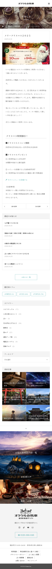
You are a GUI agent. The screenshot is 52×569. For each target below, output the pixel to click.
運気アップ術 (7, 337)
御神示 (5, 328)
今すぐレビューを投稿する (16, 180)
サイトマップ (32, 561)
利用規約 (14, 551)
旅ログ (5, 332)
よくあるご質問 (33, 554)
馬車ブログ (7, 346)
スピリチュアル (8, 309)
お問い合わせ (20, 561)
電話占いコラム (8, 341)
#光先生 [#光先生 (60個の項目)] (23, 294)
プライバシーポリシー (18, 554)
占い (4, 318)
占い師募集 (20, 557)
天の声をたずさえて (10, 323)
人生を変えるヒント (10, 314)
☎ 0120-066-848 (26, 535)
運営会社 (30, 557)
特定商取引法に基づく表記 (29, 551)
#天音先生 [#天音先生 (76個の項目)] (38, 294)
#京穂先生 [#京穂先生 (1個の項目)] (9, 294)
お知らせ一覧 (26, 277)
